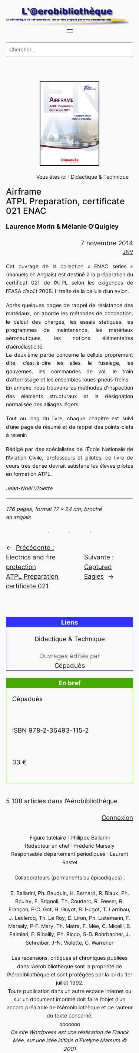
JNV (128, 252)
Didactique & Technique (100, 177)
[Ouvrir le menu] (69, 30)
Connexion (117, 817)
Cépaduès (69, 665)
